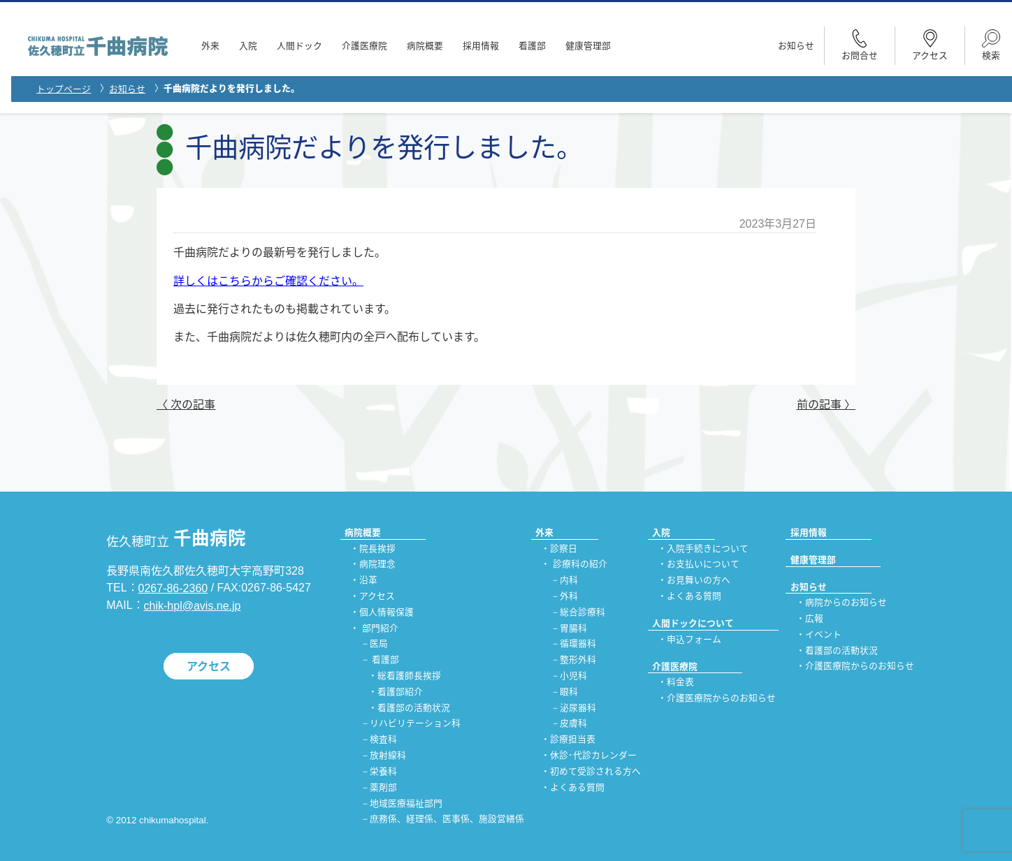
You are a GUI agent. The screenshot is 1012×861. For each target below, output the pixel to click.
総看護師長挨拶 (409, 675)
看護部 (532, 46)
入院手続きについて (708, 548)
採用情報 (481, 46)
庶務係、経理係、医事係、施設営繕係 (447, 819)
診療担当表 (572, 740)
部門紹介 (380, 628)
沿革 (368, 580)
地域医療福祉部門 (406, 803)
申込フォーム (694, 639)
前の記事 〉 (826, 405)
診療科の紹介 (580, 564)
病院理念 (377, 564)
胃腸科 (573, 628)
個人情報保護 (386, 612)
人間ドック (299, 46)
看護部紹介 (400, 691)
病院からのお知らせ (846, 603)
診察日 (563, 548)
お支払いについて (703, 564)
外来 (210, 46)
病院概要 (425, 46)
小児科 (573, 675)
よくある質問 (577, 787)
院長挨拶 (377, 548)
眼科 (569, 691)
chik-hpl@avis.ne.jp (192, 606)
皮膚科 (573, 724)
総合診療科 (582, 612)
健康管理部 (588, 46)
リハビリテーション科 (415, 724)
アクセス (209, 666)
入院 (248, 46)
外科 (569, 596)
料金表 (680, 682)
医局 (379, 644)
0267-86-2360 (173, 588)
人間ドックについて (693, 623)
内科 (569, 580)
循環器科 (578, 644)
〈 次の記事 (186, 405)
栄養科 (383, 771)
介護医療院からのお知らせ (721, 698)
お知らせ (796, 46)
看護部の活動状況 (413, 707)
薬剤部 (383, 787)
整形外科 (578, 660)
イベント (823, 634)
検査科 (383, 740)
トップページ (63, 89)
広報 (814, 618)
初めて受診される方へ (595, 771)
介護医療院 (364, 46)
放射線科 (388, 756)
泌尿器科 (578, 707)
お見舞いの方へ (698, 580)
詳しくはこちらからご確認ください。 (268, 281)
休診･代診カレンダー (593, 756)
